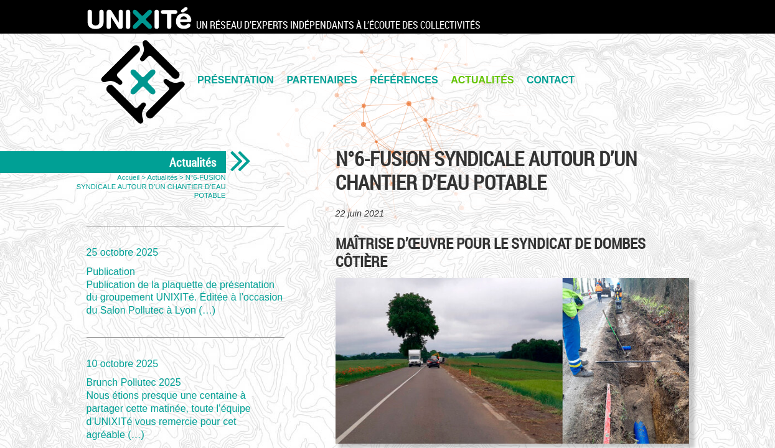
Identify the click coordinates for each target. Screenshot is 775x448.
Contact (551, 80)
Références (404, 80)
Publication (185, 280)
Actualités (482, 80)
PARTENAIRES (321, 80)
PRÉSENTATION (235, 80)
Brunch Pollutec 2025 (185, 399)
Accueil (128, 177)
